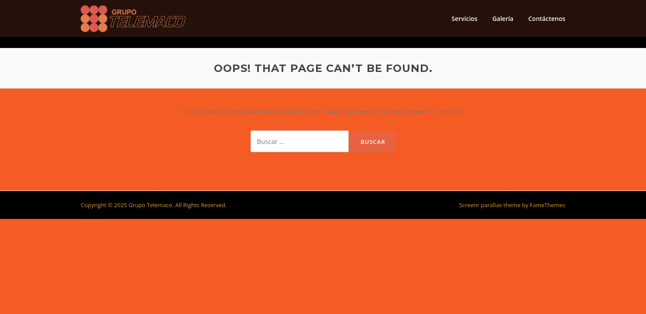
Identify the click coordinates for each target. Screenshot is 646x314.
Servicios (464, 18)
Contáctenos (546, 18)
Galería (502, 18)
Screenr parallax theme (490, 205)
